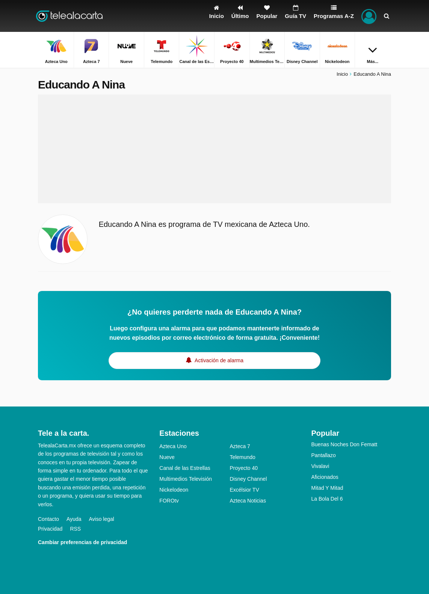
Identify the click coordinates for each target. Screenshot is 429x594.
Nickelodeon (173, 490)
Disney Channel (248, 479)
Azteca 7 (240, 446)
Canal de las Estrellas (184, 468)
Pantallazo (323, 455)
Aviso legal (101, 519)
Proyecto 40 (244, 468)
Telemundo (242, 457)
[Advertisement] (214, 149)
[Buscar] (386, 16)
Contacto (48, 519)
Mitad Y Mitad (327, 488)
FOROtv (168, 501)
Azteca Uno (172, 446)
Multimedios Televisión (185, 479)
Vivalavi (320, 466)
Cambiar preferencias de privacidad (82, 542)
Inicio (342, 74)
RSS (75, 529)
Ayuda (73, 519)
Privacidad (50, 529)
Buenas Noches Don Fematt (344, 444)
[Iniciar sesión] (369, 16)
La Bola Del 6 (327, 499)
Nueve (166, 457)
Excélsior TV (244, 490)
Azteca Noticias (248, 501)
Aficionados (324, 477)
